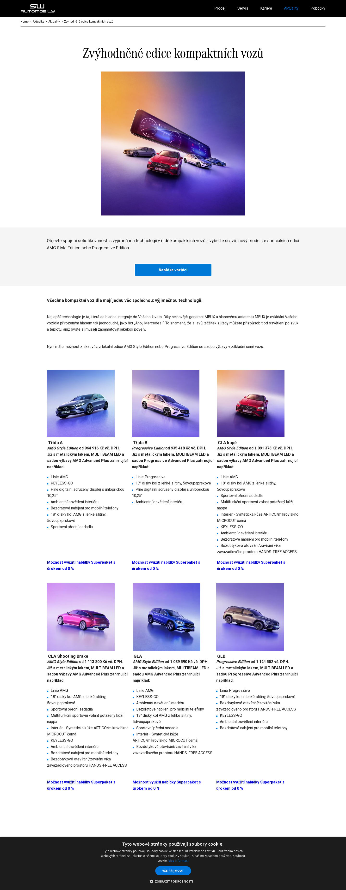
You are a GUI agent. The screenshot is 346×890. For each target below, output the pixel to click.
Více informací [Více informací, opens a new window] (178, 861)
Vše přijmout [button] (173, 871)
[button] (173, 881)
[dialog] (173, 863)
